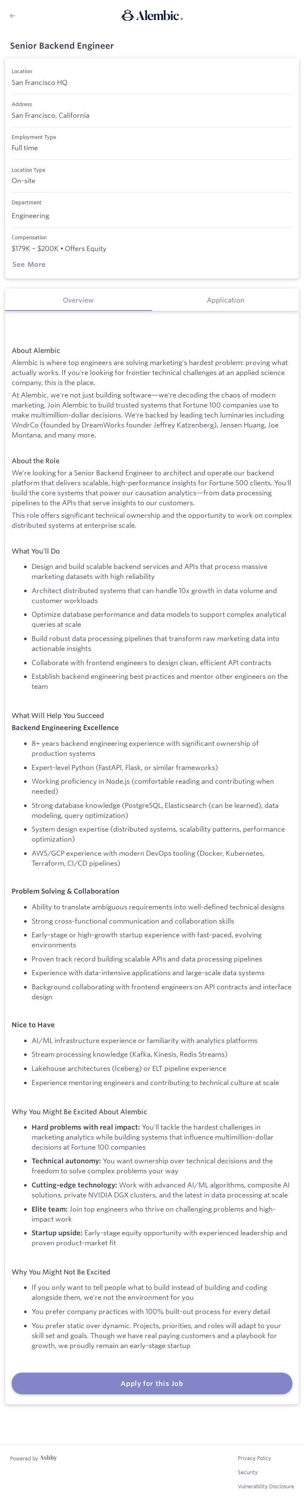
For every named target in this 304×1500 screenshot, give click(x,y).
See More (29, 264)
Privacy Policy (254, 1458)
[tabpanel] (152, 858)
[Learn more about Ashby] (33, 1458)
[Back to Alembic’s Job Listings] (12, 16)
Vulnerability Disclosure (266, 1486)
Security (248, 1472)
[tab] (78, 299)
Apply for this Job (152, 1383)
